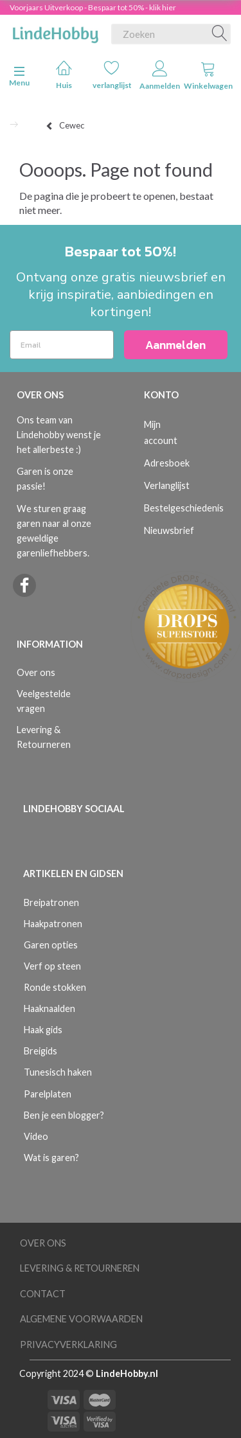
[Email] (62, 344)
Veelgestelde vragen (44, 701)
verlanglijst (112, 75)
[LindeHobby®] (55, 31)
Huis (64, 75)
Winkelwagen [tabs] (208, 75)
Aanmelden (159, 75)
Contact (43, 1293)
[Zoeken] (220, 34)
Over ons (36, 672)
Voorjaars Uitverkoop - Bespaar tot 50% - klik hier (93, 7)
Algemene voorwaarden (81, 1318)
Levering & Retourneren (44, 737)
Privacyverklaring (68, 1344)
